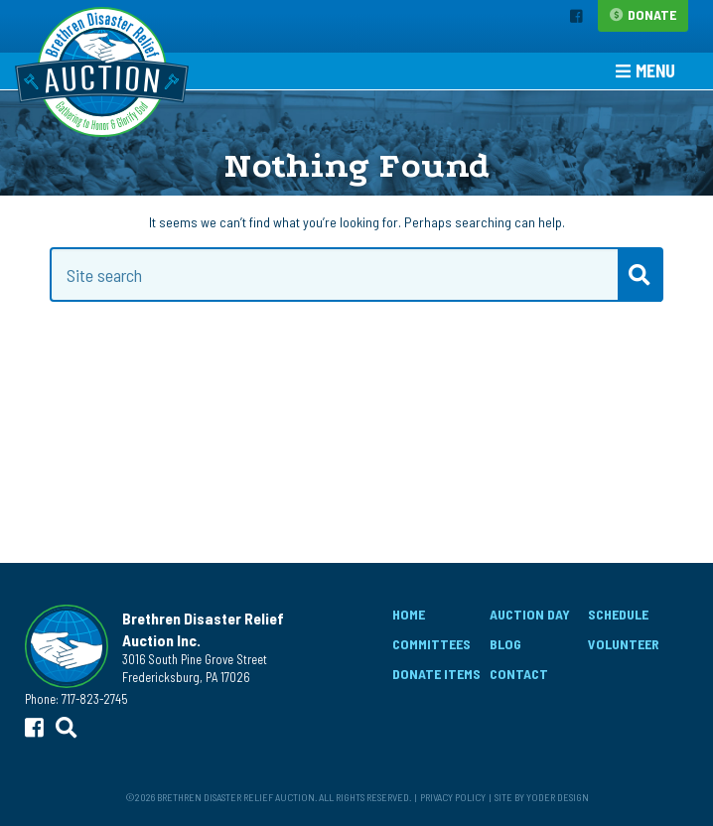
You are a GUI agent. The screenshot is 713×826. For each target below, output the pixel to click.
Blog (505, 643)
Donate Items (436, 673)
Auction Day (530, 614)
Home (408, 614)
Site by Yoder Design (542, 796)
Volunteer (623, 643)
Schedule (618, 614)
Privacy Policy (453, 796)
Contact (519, 673)
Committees (431, 643)
